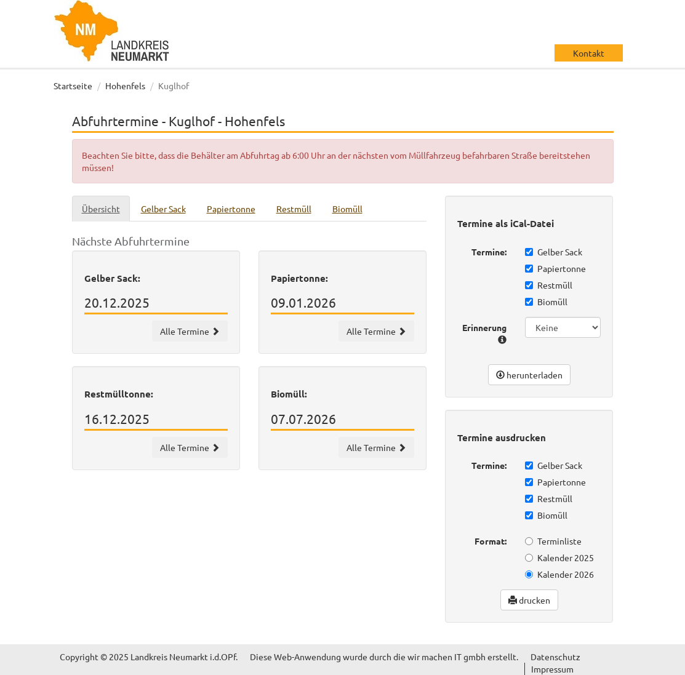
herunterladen (529, 374)
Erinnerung (484, 333)
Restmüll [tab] (293, 208)
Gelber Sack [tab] (163, 208)
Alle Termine (190, 331)
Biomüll (546, 301)
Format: (491, 540)
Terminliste (553, 540)
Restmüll (548, 284)
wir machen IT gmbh (446, 656)
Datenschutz (555, 656)
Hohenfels (125, 85)
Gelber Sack (553, 251)
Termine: (489, 251)
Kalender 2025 (559, 557)
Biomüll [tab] (347, 208)
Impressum (552, 668)
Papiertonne (555, 268)
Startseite (73, 85)
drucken (529, 599)
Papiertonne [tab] (231, 208)
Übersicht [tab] (101, 208)
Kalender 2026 (559, 574)
